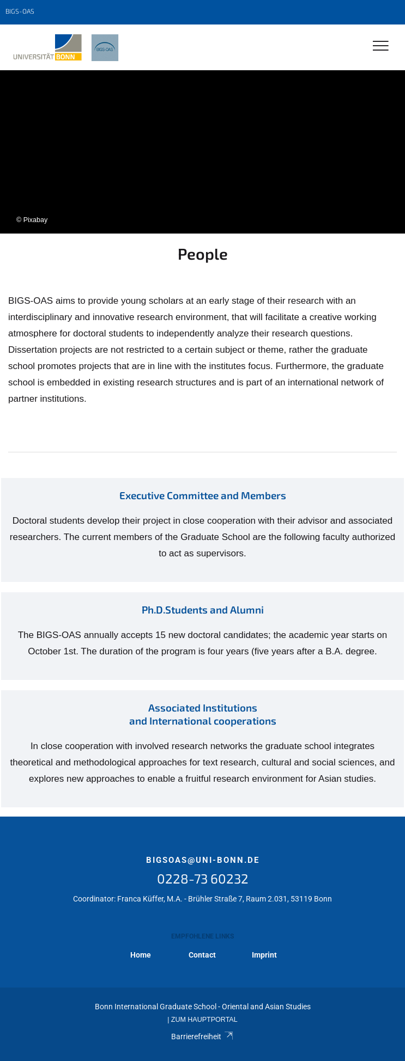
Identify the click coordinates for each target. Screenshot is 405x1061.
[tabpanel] (202, 152)
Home (140, 954)
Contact (202, 954)
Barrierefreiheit (202, 1036)
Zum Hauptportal (204, 1019)
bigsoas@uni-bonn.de (202, 860)
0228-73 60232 (203, 878)
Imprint (264, 954)
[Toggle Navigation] (381, 46)
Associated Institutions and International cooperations (202, 714)
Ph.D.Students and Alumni (203, 609)
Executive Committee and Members (202, 495)
